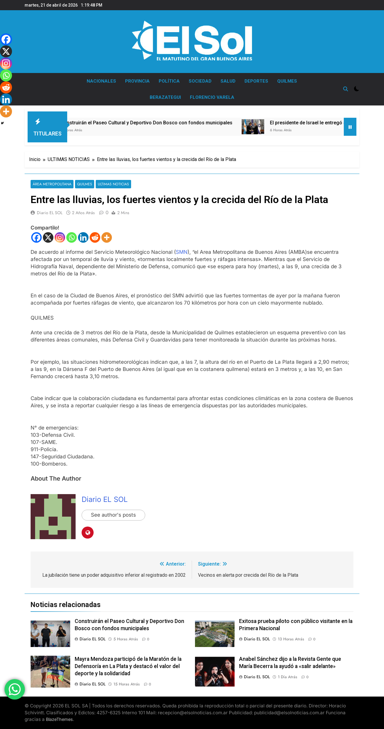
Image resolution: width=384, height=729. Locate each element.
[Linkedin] (83, 237)
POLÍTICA (169, 81)
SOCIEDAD (200, 81)
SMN (182, 252)
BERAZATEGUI (165, 97)
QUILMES (287, 81)
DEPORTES (256, 81)
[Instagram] (60, 237)
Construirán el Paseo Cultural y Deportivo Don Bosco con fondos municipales (165, 123)
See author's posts (113, 515)
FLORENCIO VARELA (212, 97)
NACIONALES (101, 81)
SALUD (228, 81)
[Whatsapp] (71, 237)
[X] (48, 237)
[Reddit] (95, 237)
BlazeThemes (59, 719)
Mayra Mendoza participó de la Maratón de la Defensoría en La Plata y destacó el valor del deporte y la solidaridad (128, 666)
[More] (106, 237)
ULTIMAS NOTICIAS (112, 184)
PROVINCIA (137, 81)
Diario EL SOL (49, 213)
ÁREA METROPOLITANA (52, 184)
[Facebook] (36, 237)
